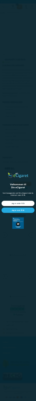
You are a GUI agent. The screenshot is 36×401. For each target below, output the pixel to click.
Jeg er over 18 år (18, 210)
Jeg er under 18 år (18, 203)
